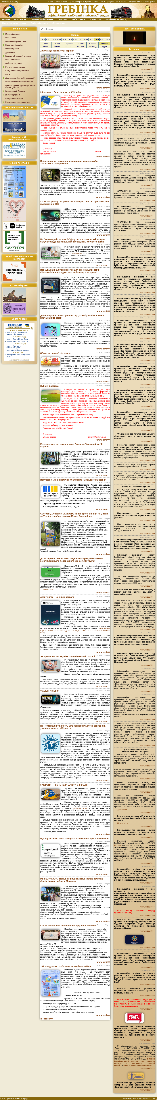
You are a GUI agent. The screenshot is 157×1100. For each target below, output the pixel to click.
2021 (80, 39)
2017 (59, 39)
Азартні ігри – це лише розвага (57, 597)
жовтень (80, 47)
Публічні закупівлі (13, 63)
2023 (91, 39)
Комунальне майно (14, 98)
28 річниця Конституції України (57, 51)
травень (92, 43)
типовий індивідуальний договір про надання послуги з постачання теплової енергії (134, 1062)
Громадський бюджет (15, 91)
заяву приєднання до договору (137, 1065)
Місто (7, 74)
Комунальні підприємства (17, 71)
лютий (57, 43)
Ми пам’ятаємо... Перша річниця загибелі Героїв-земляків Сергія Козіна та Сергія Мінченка (71, 880)
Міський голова (12, 34)
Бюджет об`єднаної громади (18, 56)
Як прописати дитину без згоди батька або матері (67, 656)
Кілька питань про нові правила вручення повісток (68, 925)
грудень (104, 47)
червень (104, 43)
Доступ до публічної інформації (19, 78)
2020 (75, 39)
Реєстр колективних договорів (19, 82)
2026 (107, 39)
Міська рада (10, 38)
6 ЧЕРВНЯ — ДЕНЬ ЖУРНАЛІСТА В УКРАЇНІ (64, 785)
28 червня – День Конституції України (60, 92)
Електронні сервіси (14, 45)
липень (46, 47)
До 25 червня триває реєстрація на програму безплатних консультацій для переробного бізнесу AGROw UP (71, 559)
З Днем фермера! (49, 386)
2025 (102, 39)
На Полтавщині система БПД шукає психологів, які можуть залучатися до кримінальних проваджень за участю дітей (72, 240)
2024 (97, 39)
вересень (69, 47)
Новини (49, 29)
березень (69, 43)
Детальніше (48, 590)
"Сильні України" (49, 691)
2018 (64, 39)
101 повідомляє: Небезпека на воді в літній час (66, 966)
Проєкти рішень (12, 49)
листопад (92, 47)
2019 (70, 39)
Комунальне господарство (17, 102)
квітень (81, 43)
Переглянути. (123, 823)
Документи (10, 52)
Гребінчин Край (80, 808)
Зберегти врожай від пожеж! (55, 353)
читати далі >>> (103, 88)
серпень (57, 47)
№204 (117, 845)
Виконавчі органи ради (15, 41)
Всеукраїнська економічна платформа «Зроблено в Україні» (73, 480)
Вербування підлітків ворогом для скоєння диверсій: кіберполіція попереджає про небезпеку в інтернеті (69, 271)
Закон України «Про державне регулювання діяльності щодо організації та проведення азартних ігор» (75, 630)
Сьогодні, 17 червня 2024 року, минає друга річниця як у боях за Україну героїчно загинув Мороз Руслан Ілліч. (74, 514)
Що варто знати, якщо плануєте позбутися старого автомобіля (74, 838)
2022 (86, 39)
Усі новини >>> (46, 1019)
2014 (43, 39)
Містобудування (12, 95)
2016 (54, 39)
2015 (48, 39)
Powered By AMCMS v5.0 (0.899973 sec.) (140, 1098)
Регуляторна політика (15, 67)
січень (45, 43)
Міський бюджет (12, 60)
